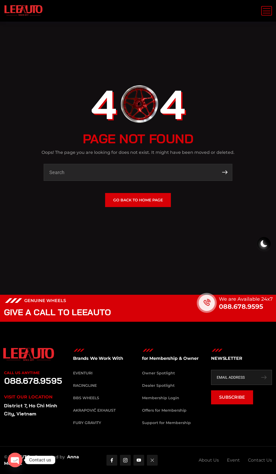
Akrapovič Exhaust (94, 410)
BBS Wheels (86, 397)
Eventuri (82, 373)
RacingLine (85, 385)
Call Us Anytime (22, 372)
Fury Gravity (87, 422)
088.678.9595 (251, 306)
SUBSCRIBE (232, 397)
